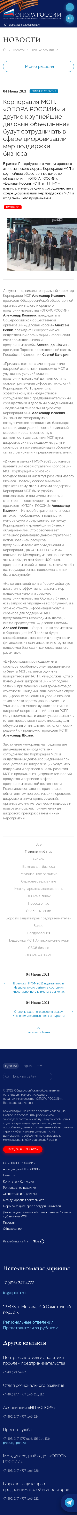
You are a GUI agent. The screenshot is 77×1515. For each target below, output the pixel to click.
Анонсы (38, 859)
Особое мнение (38, 911)
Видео (38, 926)
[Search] (27, 1076)
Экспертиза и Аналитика (20, 1193)
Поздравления (38, 933)
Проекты (9, 1222)
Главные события (42, 50)
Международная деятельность (38, 889)
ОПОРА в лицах (38, 896)
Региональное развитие (38, 874)
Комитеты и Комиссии (18, 1181)
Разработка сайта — (23, 1241)
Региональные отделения (28, 1322)
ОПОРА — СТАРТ (38, 955)
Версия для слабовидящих (22, 24)
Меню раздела (39, 66)
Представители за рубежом (30, 1327)
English (27, 1065)
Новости (18, 50)
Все (38, 844)
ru (70, 18)
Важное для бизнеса (38, 867)
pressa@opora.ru (14, 1442)
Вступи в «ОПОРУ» (23, 1149)
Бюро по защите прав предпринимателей (38, 918)
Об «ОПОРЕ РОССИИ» (19, 1163)
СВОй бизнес (38, 948)
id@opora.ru (14, 1292)
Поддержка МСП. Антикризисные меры (38, 940)
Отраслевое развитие (38, 881)
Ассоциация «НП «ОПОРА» (21, 1169)
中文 (40, 1065)
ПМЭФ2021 (13, 207)
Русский (11, 1065)
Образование (12, 1228)
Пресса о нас (38, 903)
